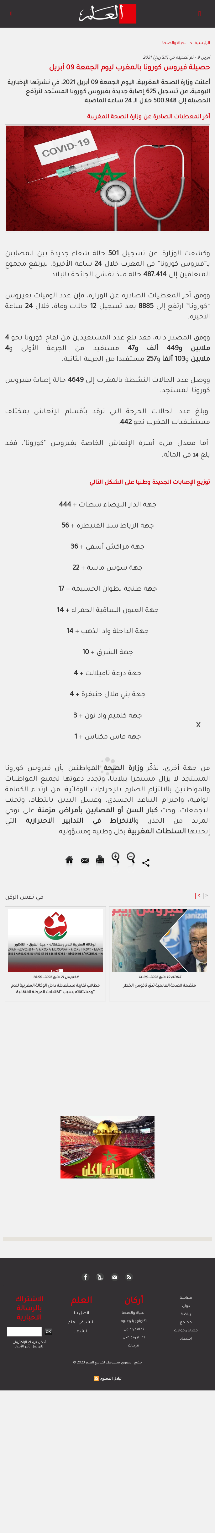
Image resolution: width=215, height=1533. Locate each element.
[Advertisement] (58, 766)
